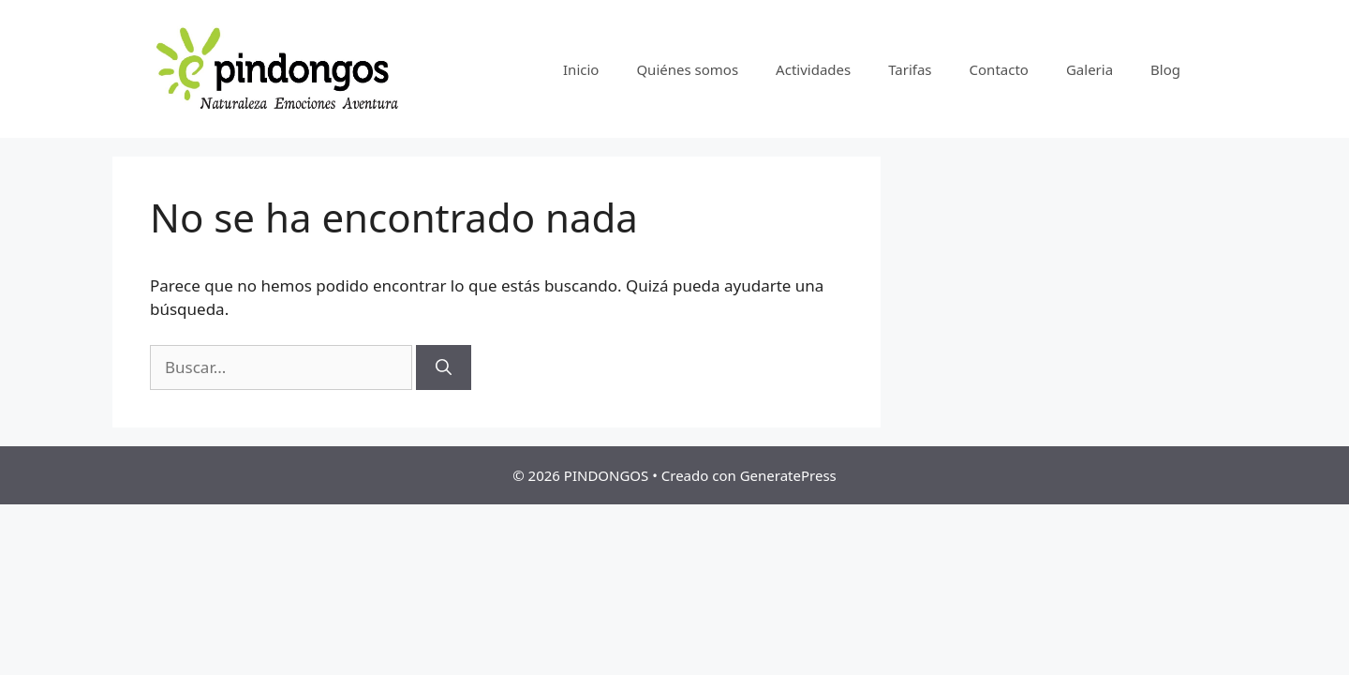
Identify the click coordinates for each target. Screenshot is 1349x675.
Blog (1165, 69)
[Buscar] (443, 367)
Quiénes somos (687, 69)
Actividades (813, 69)
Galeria (1089, 69)
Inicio (581, 69)
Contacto (999, 69)
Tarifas (909, 69)
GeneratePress (788, 475)
